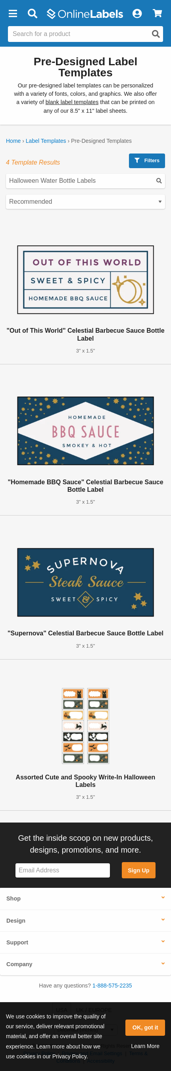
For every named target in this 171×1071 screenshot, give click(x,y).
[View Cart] (157, 14)
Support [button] (17, 942)
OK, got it (145, 1027)
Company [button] (19, 964)
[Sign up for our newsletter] (62, 870)
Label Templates (46, 141)
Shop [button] (13, 898)
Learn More (145, 1046)
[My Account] (137, 14)
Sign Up (138, 870)
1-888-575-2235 (112, 985)
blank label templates (72, 102)
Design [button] (15, 920)
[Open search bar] (32, 14)
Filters (146, 160)
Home (13, 141)
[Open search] (156, 34)
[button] (12, 14)
